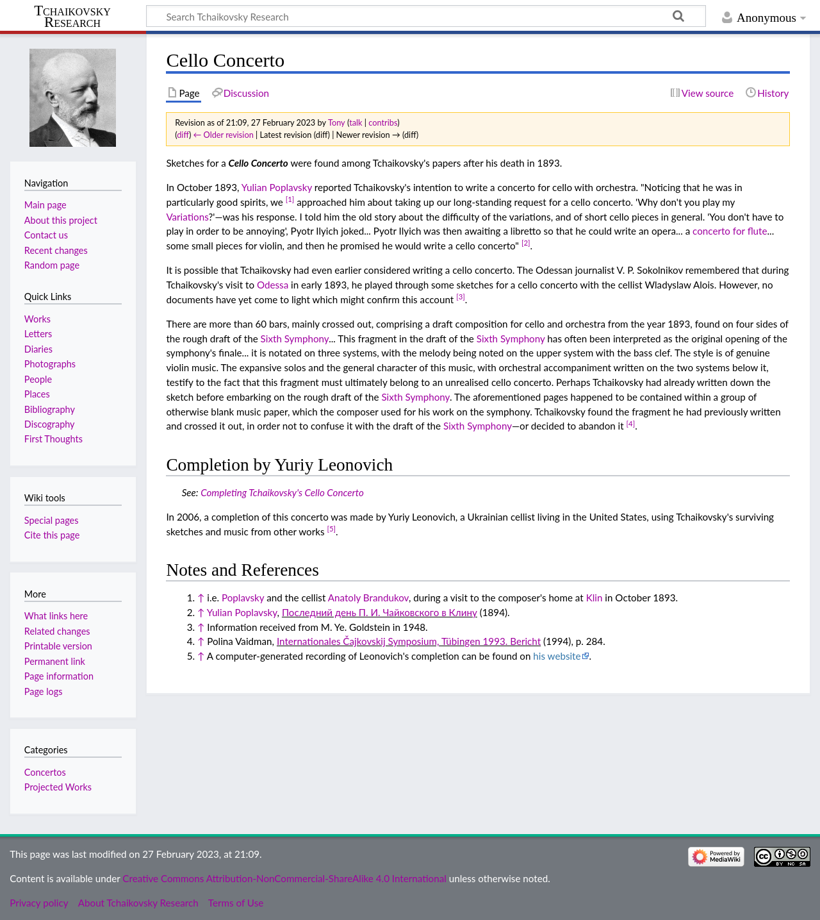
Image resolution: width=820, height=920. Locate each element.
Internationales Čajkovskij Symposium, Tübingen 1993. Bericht (409, 641)
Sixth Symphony (295, 338)
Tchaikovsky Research (72, 16)
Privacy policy (39, 902)
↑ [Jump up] (200, 597)
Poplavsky (243, 597)
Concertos (45, 772)
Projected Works (58, 787)
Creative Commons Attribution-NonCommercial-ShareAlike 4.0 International (284, 878)
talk (355, 122)
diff (183, 135)
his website (556, 656)
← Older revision (223, 135)
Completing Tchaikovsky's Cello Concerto (282, 492)
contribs (382, 122)
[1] (290, 199)
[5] (331, 528)
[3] (460, 296)
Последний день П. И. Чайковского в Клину (379, 612)
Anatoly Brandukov (368, 597)
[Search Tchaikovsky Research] (426, 16)
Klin (594, 597)
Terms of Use (235, 902)
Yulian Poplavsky (277, 187)
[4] (631, 423)
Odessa (272, 284)
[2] (525, 242)
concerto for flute (730, 231)
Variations (187, 216)
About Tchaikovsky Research (138, 902)
